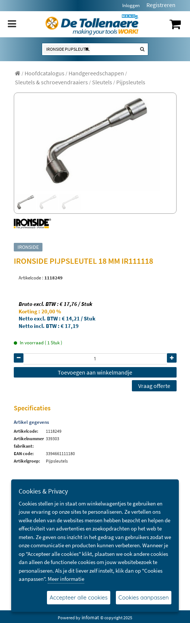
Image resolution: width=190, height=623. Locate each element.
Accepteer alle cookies (79, 597)
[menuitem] (44, 73)
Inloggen (131, 5)
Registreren (160, 5)
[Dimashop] (92, 24)
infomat (90, 617)
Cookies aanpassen (143, 597)
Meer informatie (66, 578)
